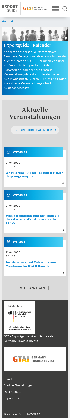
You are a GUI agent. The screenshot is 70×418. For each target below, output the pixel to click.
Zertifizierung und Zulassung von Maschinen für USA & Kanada (31, 264)
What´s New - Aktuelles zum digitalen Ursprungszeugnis (34, 174)
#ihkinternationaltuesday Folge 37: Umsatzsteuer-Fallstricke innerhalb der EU (32, 219)
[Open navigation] (55, 8)
